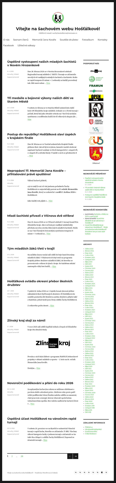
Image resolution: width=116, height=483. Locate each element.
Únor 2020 (88, 401)
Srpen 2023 (89, 318)
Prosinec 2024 (90, 284)
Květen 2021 (89, 377)
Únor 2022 (88, 358)
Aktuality (10, 74)
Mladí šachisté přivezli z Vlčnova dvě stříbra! (40, 215)
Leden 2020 (89, 403)
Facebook (8, 45)
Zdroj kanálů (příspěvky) (93, 429)
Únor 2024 (88, 305)
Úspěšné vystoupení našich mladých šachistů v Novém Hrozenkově (94, 180)
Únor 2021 (88, 384)
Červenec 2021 (90, 373)
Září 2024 (88, 290)
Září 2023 (88, 316)
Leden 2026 (89, 255)
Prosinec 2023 (90, 310)
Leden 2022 (89, 360)
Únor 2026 (88, 253)
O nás (6, 39)
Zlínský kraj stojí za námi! (26, 320)
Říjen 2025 (88, 262)
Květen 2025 (89, 273)
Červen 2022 (89, 349)
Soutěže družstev (69, 39)
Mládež (16, 74)
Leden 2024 (89, 308)
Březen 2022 (89, 355)
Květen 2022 (89, 351)
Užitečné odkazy (26, 45)
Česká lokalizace (90, 434)
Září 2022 (88, 342)
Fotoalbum (88, 39)
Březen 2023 (89, 329)
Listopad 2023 (90, 312)
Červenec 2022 (90, 347)
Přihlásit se (89, 427)
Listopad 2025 (90, 260)
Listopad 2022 (90, 338)
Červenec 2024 (90, 294)
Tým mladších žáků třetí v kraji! (31, 248)
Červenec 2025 (90, 268)
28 (23, 456)
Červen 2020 (89, 395)
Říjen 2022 (88, 340)
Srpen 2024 (89, 292)
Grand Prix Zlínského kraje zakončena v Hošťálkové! (94, 221)
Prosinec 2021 (90, 362)
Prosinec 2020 (90, 386)
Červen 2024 (89, 297)
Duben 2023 (89, 327)
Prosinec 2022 (90, 336)
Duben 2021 (89, 379)
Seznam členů (20, 39)
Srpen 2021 (89, 371)
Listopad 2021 (90, 364)
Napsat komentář (13, 77)
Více (48, 83)
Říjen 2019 (88, 410)
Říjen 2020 (88, 388)
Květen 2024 (89, 299)
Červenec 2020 (90, 393)
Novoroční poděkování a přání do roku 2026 (40, 383)
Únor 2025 (88, 279)
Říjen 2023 (88, 314)
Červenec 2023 (90, 321)
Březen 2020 (89, 399)
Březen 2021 (89, 382)
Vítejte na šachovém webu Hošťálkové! (58, 28)
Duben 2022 (89, 353)
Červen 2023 (89, 323)
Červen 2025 (89, 270)
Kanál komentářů (91, 431)
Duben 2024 (89, 301)
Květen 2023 (89, 325)
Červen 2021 (89, 375)
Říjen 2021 (88, 366)
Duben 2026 (89, 249)
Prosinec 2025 (90, 257)
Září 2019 (88, 412)
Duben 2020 (89, 397)
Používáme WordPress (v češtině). (46, 473)
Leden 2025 (89, 281)
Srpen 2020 (89, 390)
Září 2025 (88, 264)
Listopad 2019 (90, 408)
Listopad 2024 (90, 286)
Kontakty (102, 39)
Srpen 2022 (89, 345)
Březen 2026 (89, 251)
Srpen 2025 (89, 266)
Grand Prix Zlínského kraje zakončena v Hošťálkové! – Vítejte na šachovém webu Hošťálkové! (96, 227)
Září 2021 (88, 369)
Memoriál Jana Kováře (44, 39)
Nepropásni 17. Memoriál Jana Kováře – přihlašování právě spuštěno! (36, 172)
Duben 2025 (89, 275)
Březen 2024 (89, 303)
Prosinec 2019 (89, 406)
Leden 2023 (89, 334)
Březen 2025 (89, 277)
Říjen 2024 (88, 288)
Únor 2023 (88, 331)
